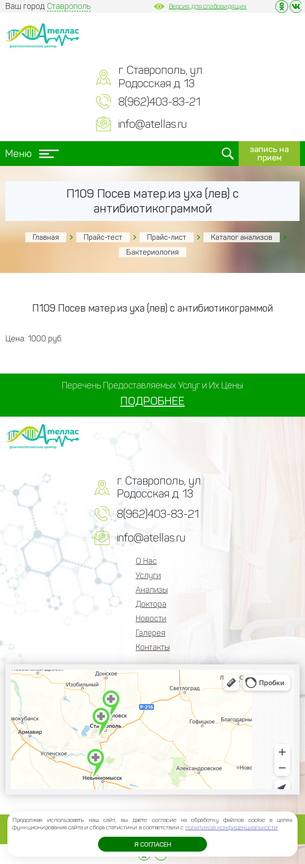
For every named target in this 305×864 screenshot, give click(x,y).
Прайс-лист (166, 237)
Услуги (148, 575)
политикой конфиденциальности (231, 827)
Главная (46, 237)
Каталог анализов (241, 237)
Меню (32, 153)
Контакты (153, 647)
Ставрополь (69, 6)
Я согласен (152, 844)
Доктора (151, 604)
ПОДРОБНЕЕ (152, 401)
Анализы (152, 589)
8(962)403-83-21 (159, 101)
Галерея (150, 633)
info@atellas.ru (152, 124)
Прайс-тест (103, 237)
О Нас (146, 561)
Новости (151, 618)
